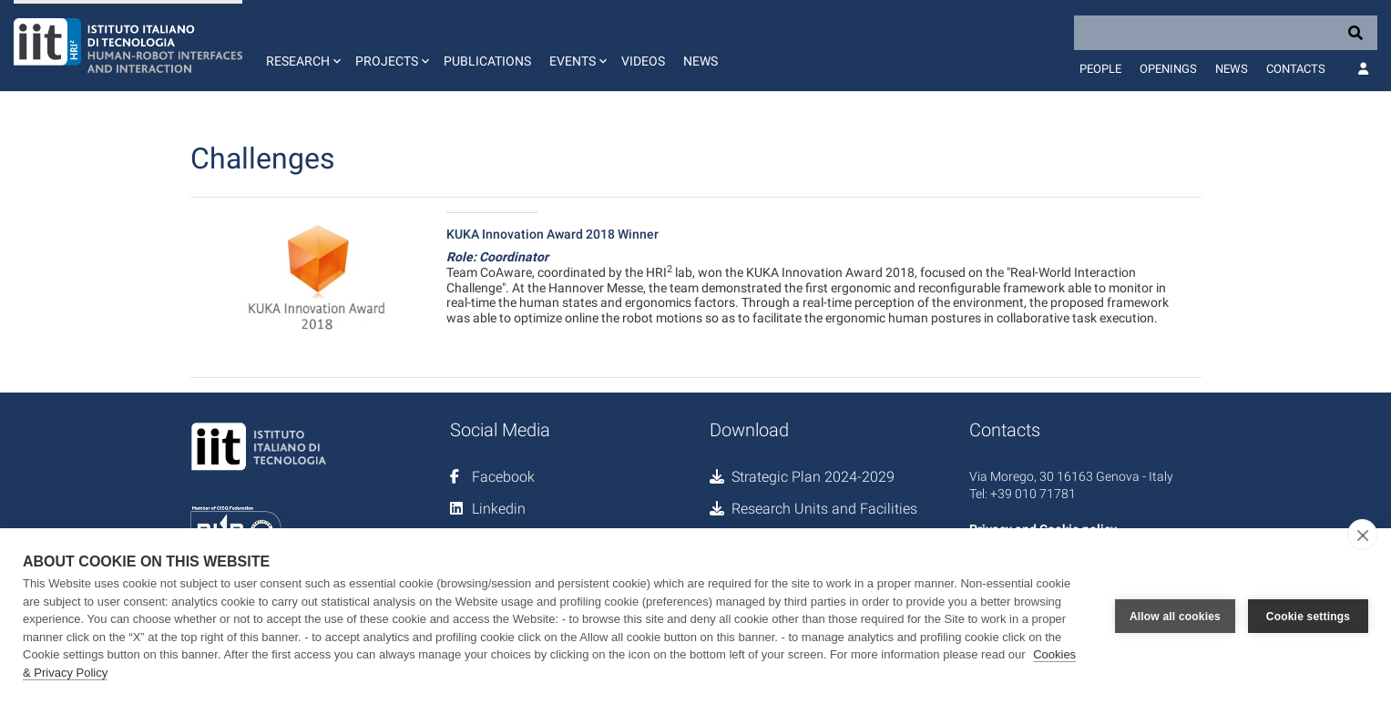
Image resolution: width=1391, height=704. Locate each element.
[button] (301, 45)
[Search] (1225, 32)
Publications (487, 61)
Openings (1168, 69)
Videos (643, 61)
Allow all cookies (1175, 616)
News (700, 61)
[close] (1362, 534)
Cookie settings (1308, 616)
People (1100, 69)
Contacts (1295, 69)
